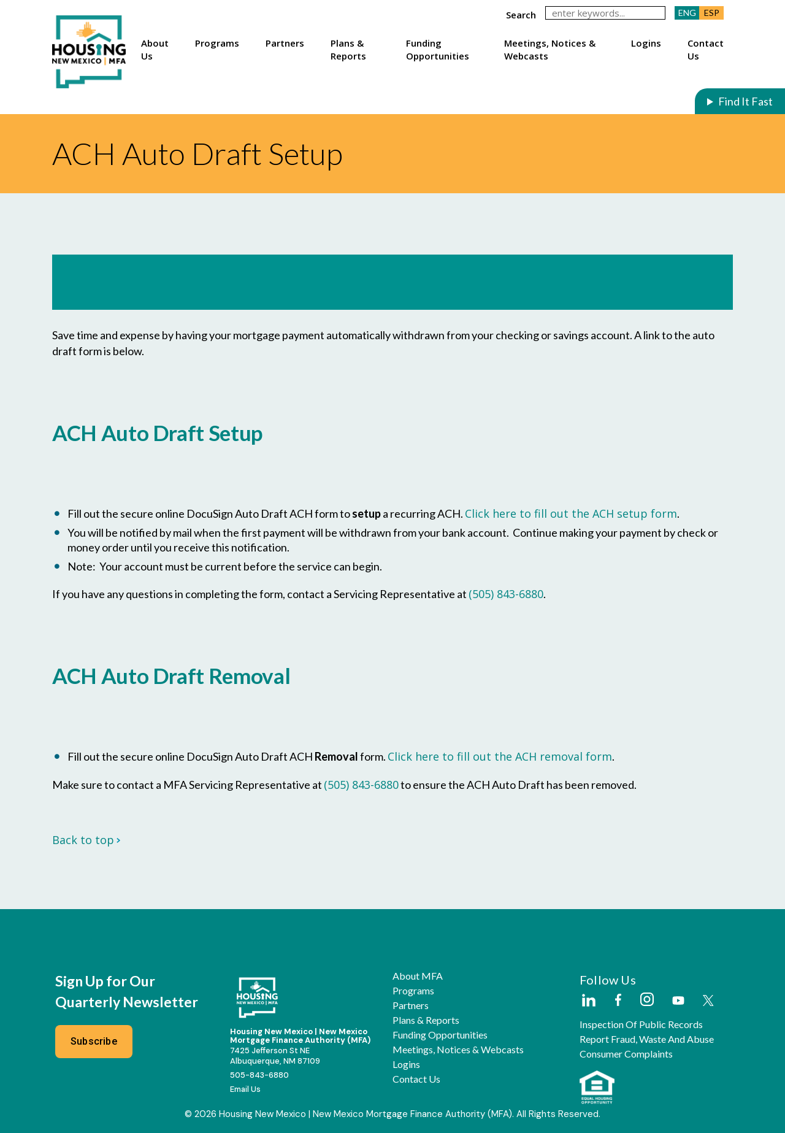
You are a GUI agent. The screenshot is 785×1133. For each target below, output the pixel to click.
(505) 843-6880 (506, 593)
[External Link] (588, 1001)
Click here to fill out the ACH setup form (571, 513)
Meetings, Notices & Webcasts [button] (549, 49)
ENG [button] (687, 12)
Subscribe (94, 1041)
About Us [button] (155, 49)
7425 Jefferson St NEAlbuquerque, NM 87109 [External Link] (275, 1055)
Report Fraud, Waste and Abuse (647, 1039)
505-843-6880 (259, 1075)
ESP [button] (711, 12)
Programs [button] (217, 43)
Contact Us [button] (705, 49)
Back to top (86, 839)
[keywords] (605, 13)
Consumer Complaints (626, 1053)
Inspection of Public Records (641, 1024)
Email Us (245, 1089)
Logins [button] (646, 43)
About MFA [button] (417, 975)
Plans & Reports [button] (348, 49)
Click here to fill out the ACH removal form (500, 756)
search (521, 15)
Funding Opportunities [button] (437, 49)
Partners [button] (285, 43)
